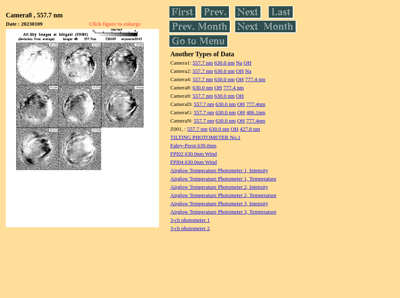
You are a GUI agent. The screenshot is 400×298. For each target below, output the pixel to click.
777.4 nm (255, 79)
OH (247, 63)
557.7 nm (203, 63)
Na (239, 63)
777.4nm (255, 104)
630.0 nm (224, 63)
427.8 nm (250, 129)
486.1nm (255, 112)
